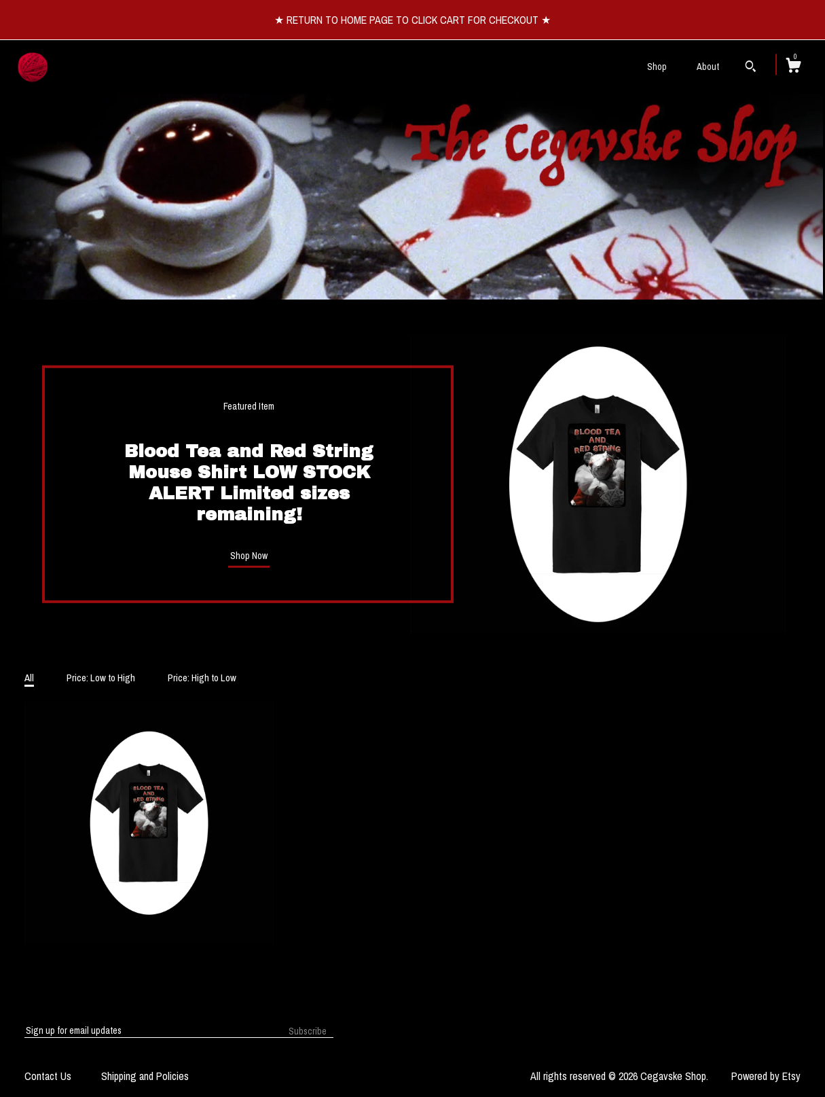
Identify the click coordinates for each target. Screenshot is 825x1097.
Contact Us (47, 1075)
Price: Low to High (101, 677)
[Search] (751, 67)
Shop (657, 66)
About (708, 66)
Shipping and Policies (145, 1075)
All (29, 677)
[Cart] (793, 67)
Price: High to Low (202, 677)
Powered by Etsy (766, 1075)
